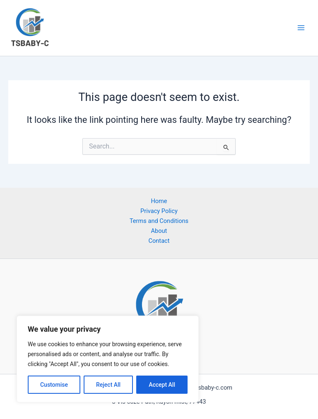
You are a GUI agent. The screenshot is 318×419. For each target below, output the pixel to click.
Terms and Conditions (159, 221)
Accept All (162, 384)
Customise (54, 384)
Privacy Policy (159, 211)
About (159, 231)
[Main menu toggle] (301, 27)
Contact (159, 240)
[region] (108, 359)
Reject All (108, 384)
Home (159, 201)
